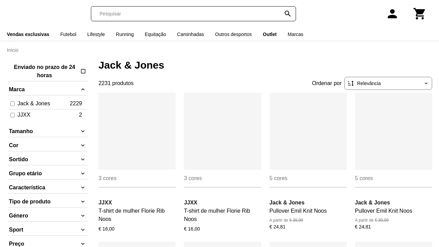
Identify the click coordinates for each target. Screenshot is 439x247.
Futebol (68, 34)
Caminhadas (190, 34)
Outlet (269, 34)
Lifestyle (96, 34)
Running (125, 34)
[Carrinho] (420, 14)
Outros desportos (233, 34)
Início (12, 50)
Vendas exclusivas (28, 34)
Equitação (155, 34)
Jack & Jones (287, 202)
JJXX (105, 202)
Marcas (296, 34)
